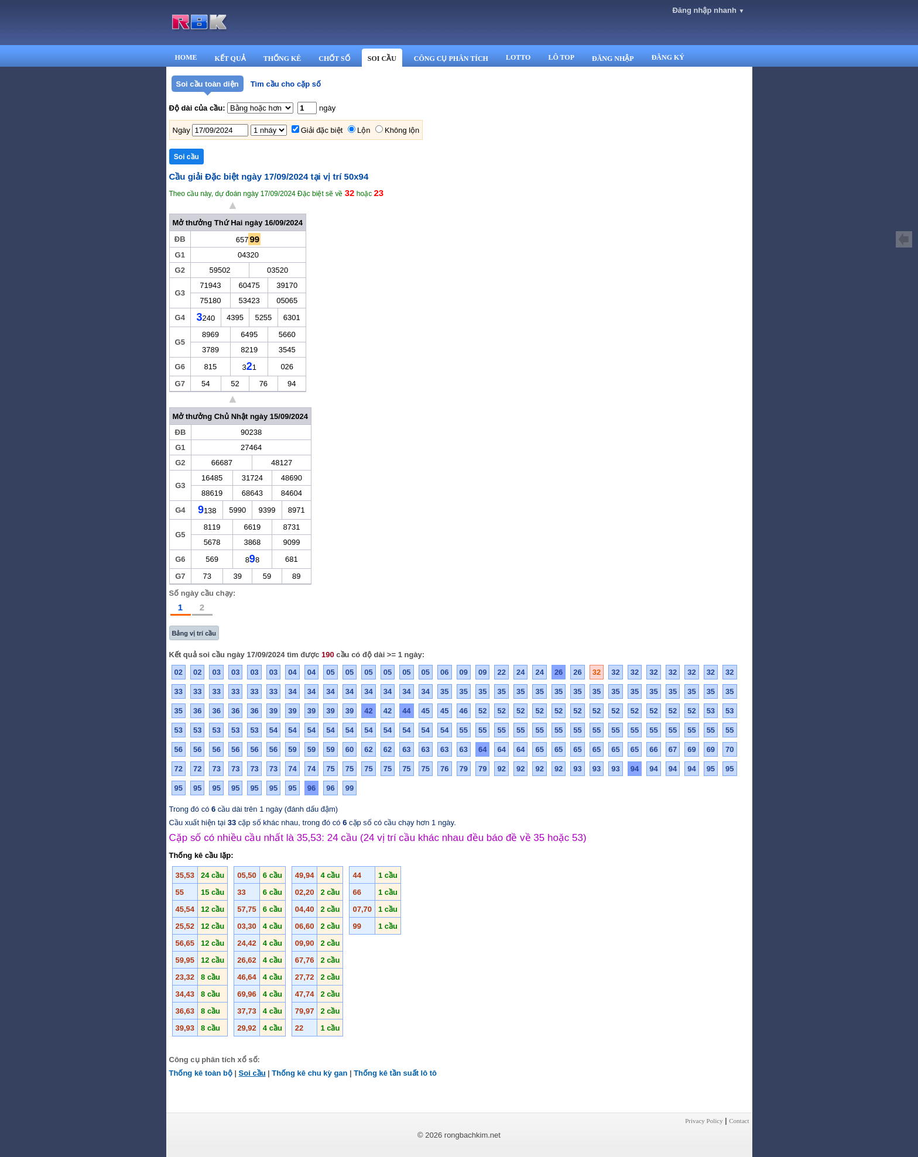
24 (520, 672)
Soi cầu (252, 1073)
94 (635, 768)
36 (197, 710)
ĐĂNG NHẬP (613, 58)
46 (464, 710)
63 (406, 749)
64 (482, 749)
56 (178, 749)
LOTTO (518, 57)
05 (330, 672)
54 (273, 730)
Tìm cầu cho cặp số (286, 84)
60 (349, 749)
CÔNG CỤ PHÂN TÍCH (451, 58)
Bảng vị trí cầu (194, 633)
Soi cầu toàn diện (207, 84)
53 (711, 710)
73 (216, 768)
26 (558, 672)
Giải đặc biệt (322, 130)
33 (178, 691)
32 (596, 672)
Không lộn (402, 130)
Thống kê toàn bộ (200, 1073)
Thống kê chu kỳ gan (309, 1073)
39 (273, 710)
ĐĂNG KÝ (668, 57)
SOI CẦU (382, 58)
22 (501, 672)
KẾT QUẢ (230, 58)
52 (482, 710)
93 (577, 768)
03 (216, 672)
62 (368, 749)
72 (178, 768)
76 (444, 768)
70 (729, 749)
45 (426, 710)
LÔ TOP (561, 57)
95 (711, 768)
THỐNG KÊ (282, 58)
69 (691, 749)
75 (330, 768)
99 (349, 788)
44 (406, 710)
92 (501, 768)
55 (464, 730)
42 (368, 710)
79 (464, 768)
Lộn (363, 130)
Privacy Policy (703, 1120)
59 (292, 749)
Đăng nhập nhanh (708, 10)
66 (653, 749)
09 (464, 672)
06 (444, 672)
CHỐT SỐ (334, 58)
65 (539, 749)
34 (292, 691)
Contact (739, 1120)
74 (292, 768)
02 (178, 672)
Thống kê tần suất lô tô (395, 1073)
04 (292, 672)
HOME (186, 57)
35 (444, 691)
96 (311, 788)
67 (673, 749)
